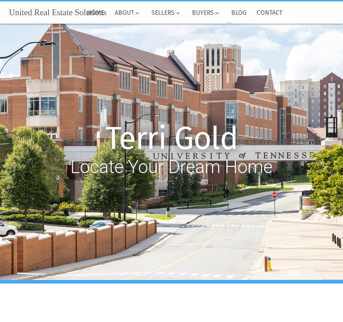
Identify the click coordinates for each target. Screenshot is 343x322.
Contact (270, 13)
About (127, 13)
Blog (239, 13)
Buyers (206, 13)
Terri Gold (171, 138)
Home (96, 13)
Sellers (166, 13)
